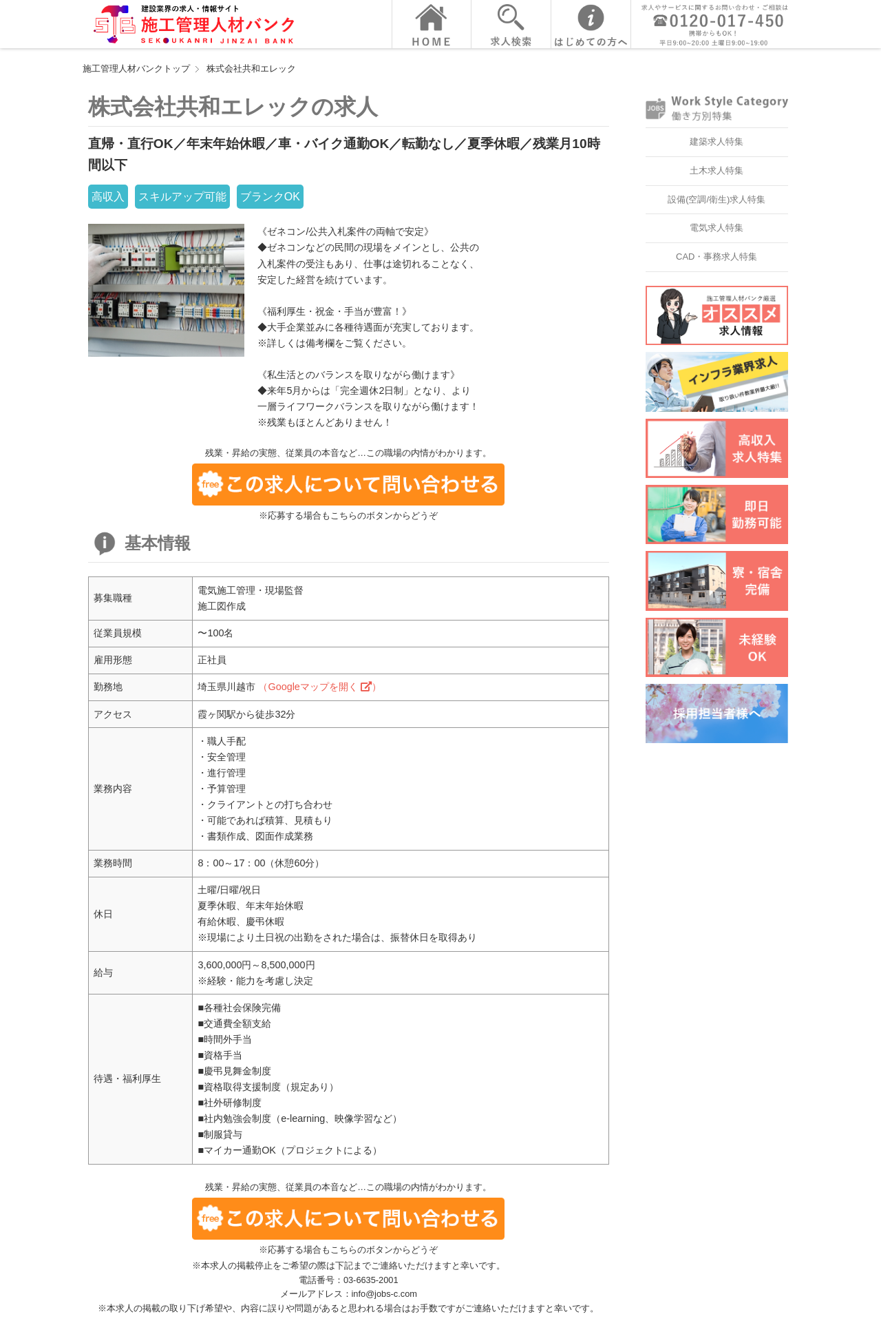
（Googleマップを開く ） (319, 686)
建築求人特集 (716, 141)
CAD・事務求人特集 (716, 256)
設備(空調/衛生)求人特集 (716, 199)
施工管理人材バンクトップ (136, 68)
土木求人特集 (716, 170)
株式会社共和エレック (251, 68)
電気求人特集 (716, 227)
